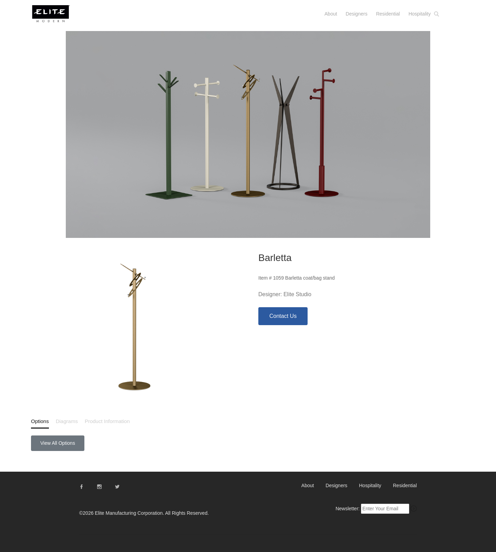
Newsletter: (347, 508)
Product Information (107, 421)
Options (40, 421)
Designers (357, 14)
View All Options (57, 443)
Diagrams (67, 421)
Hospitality (420, 14)
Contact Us (283, 316)
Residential (388, 14)
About (330, 14)
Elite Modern (59, 16)
